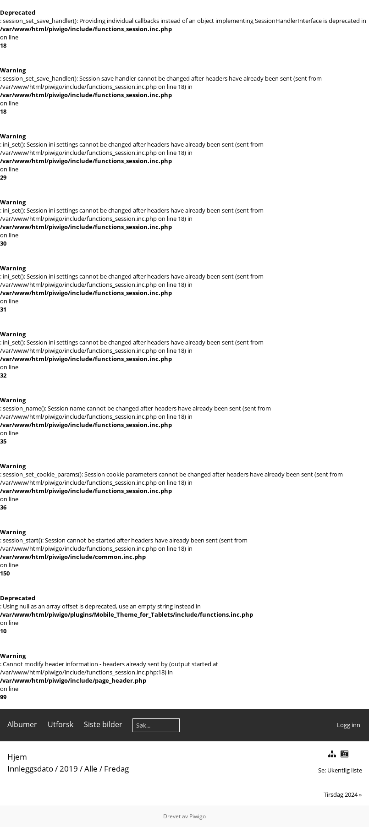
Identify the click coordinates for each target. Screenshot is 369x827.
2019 (69, 768)
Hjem (17, 756)
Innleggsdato (30, 768)
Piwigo (197, 816)
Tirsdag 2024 (341, 794)
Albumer (22, 724)
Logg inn (348, 725)
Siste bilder (103, 724)
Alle (91, 768)
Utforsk (60, 724)
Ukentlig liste (344, 770)
